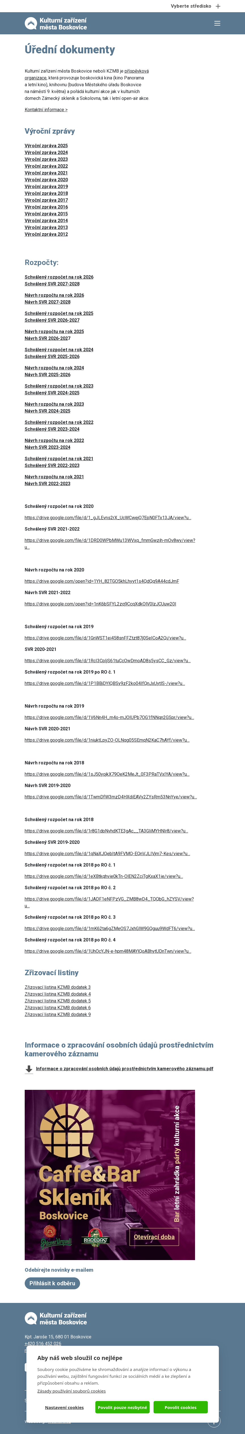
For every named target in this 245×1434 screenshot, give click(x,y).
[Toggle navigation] (123, 6)
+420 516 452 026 (43, 1343)
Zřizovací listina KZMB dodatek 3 (58, 987)
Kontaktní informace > (46, 109)
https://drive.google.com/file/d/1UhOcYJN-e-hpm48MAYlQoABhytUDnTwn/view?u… (108, 951)
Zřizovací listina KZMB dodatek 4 (58, 994)
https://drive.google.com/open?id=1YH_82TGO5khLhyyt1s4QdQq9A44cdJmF (102, 581)
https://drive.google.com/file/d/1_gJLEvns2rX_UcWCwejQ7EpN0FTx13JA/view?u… (108, 517)
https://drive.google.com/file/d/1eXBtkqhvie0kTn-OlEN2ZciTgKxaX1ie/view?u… (104, 876)
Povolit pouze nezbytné (122, 1407)
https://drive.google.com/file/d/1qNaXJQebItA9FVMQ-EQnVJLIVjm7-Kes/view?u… (107, 853)
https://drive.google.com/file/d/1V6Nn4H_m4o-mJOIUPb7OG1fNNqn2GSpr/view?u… (109, 717)
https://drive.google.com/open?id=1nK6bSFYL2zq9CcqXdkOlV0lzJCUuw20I (100, 604)
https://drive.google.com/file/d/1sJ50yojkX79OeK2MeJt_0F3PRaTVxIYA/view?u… (107, 774)
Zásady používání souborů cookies (71, 1391)
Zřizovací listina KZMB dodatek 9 (58, 1014)
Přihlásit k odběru (52, 1283)
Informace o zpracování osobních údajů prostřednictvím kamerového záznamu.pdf (124, 1068)
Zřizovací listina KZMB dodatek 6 (58, 1007)
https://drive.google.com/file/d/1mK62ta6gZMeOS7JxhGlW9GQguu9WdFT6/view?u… (110, 928)
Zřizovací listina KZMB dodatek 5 (58, 1001)
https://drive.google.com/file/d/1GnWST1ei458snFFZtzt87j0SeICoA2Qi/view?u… (105, 638)
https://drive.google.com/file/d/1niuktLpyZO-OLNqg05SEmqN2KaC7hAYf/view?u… (107, 740)
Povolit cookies (180, 1407)
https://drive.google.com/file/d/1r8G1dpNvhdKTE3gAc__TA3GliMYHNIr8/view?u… (106, 831)
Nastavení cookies (64, 1407)
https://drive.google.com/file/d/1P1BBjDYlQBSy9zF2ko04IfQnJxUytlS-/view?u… (105, 683)
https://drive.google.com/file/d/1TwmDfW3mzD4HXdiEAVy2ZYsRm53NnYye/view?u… (111, 797)
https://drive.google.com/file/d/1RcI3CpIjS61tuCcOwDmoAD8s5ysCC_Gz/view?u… (108, 660)
